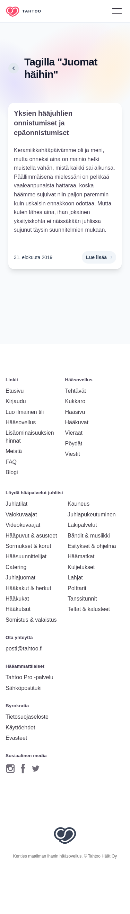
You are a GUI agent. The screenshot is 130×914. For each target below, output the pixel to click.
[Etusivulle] (28, 11)
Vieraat (74, 433)
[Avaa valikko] (117, 11)
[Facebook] (23, 768)
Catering (16, 567)
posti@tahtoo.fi (24, 648)
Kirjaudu (16, 401)
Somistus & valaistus (31, 620)
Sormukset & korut (28, 546)
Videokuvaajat (23, 525)
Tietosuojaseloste (27, 717)
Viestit (72, 454)
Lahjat (75, 577)
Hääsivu (75, 412)
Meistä (14, 451)
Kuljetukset (81, 567)
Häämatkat (81, 556)
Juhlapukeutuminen (92, 514)
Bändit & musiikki (89, 536)
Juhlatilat (16, 504)
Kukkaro (75, 401)
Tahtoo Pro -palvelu (29, 677)
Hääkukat (17, 599)
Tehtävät (75, 391)
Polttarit (77, 588)
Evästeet (16, 738)
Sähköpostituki (24, 688)
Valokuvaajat (21, 514)
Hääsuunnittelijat (26, 556)
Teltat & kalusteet (89, 609)
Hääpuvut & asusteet (31, 536)
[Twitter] (36, 768)
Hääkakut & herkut (28, 588)
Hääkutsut (18, 609)
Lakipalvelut (82, 525)
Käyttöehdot (20, 727)
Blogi (12, 472)
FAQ (11, 462)
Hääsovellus (21, 422)
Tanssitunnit (82, 599)
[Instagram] (10, 768)
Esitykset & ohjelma (92, 546)
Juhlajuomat (20, 577)
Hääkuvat (77, 422)
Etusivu (15, 391)
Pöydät (74, 443)
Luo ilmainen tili (25, 412)
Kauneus (78, 504)
